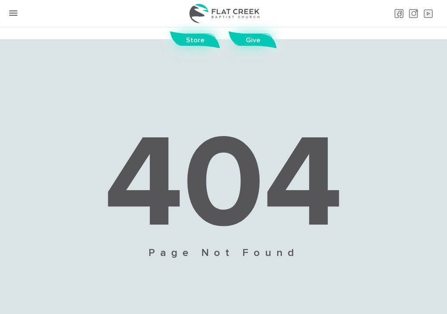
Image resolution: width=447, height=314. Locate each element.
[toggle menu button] (13, 13)
